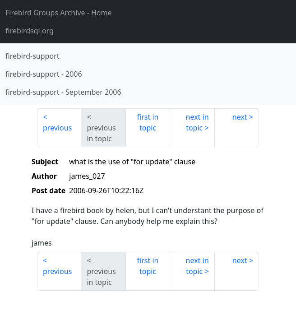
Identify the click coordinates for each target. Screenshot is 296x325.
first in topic (148, 122)
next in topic (197, 122)
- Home (58, 13)
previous (57, 128)
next (239, 117)
